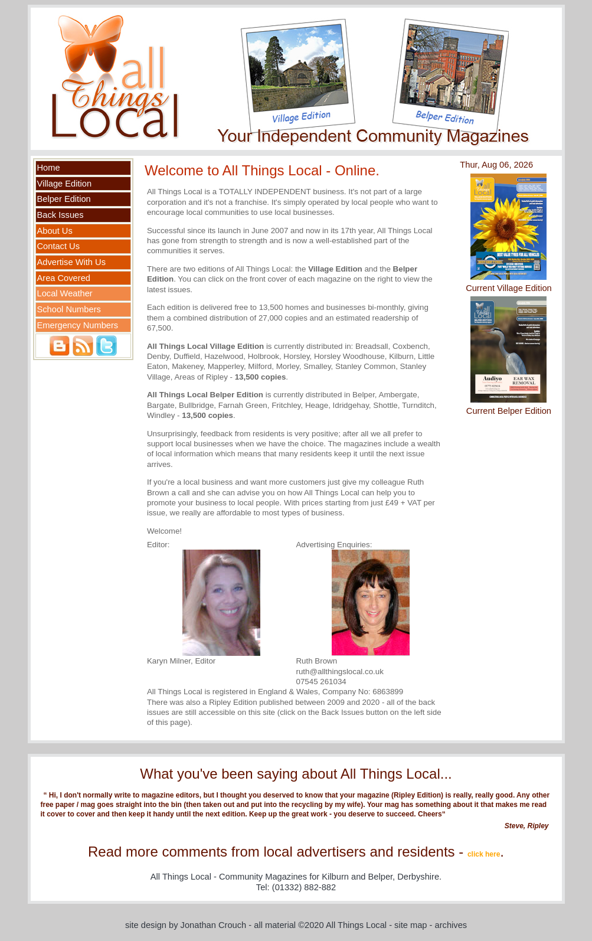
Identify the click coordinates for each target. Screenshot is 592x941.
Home (48, 167)
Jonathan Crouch (214, 925)
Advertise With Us (71, 262)
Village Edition (64, 183)
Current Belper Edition (508, 411)
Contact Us (58, 246)
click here (483, 854)
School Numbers (69, 309)
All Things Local (356, 925)
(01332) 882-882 (304, 887)
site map (410, 925)
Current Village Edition (509, 288)
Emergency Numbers (78, 325)
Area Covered (63, 278)
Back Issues (60, 215)
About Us (55, 231)
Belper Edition (64, 199)
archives (451, 925)
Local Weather (65, 293)
